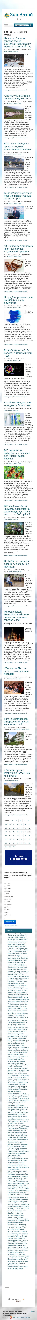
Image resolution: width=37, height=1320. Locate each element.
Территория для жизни (15, 1024)
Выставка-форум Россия (22, 1226)
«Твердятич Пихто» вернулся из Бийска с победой (16, 671)
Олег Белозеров (21, 1026)
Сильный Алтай (16, 980)
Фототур (13, 1208)
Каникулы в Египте (17, 1098)
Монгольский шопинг (14, 1072)
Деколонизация (22, 1173)
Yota (11, 1268)
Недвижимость (19, 1261)
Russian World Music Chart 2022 (17, 1031)
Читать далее (8, 90)
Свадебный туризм (13, 1252)
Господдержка (12, 1012)
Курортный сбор (20, 1065)
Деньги (24, 1038)
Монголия (8, 899)
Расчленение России (14, 1174)
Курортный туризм (22, 1082)
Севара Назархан (13, 964)
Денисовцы (21, 1220)
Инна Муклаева (12, 1027)
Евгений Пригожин (13, 1199)
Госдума (16, 1132)
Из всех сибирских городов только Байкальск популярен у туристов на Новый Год (17, 42)
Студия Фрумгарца (13, 1075)
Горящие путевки (17, 1196)
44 (9, 832)
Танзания (8, 904)
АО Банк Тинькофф (14, 1236)
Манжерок (11, 1265)
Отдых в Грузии (12, 1112)
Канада (7, 891)
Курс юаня (14, 948)
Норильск (24, 935)
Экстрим (23, 1204)
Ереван (10, 943)
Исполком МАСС (21, 1102)
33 (21, 824)
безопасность (12, 1213)
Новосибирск (25, 1050)
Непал (7, 902)
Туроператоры (15, 1121)
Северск (10, 969)
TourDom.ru (11, 1135)
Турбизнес (11, 935)
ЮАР (6, 912)
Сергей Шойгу (12, 1148)
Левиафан (17, 1160)
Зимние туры (19, 996)
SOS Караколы (24, 976)
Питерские (15, 1258)
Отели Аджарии (22, 1112)
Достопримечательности (15, 1171)
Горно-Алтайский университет (17, 1153)
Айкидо (27, 1075)
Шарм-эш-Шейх (12, 951)
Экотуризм (22, 1258)
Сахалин (10, 1089)
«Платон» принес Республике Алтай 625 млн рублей (17, 773)
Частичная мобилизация (15, 953)
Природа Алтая (12, 971)
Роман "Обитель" (23, 1247)
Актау (15, 1181)
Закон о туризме (16, 1008)
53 (17, 835)
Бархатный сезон (13, 941)
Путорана (11, 937)
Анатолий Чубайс (13, 1203)
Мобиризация (22, 943)
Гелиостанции (22, 1125)
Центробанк (15, 946)
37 (9, 828)
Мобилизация (15, 1040)
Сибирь (26, 1250)
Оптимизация (12, 1061)
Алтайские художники (20, 1073)
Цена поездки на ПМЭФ (22, 1189)
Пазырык (25, 1132)
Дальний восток (12, 1141)
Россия (23, 1245)
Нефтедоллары (22, 948)
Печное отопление (21, 985)
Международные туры (14, 1157)
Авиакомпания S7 (19, 1164)
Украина (10, 1167)
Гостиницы (17, 955)
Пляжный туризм (13, 1178)
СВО (9, 1040)
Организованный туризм (18, 1111)
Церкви (10, 1243)
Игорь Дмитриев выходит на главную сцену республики (18, 300)
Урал (9, 1208)
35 (29, 824)
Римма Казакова (13, 1019)
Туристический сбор (23, 1181)
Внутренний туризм (14, 1004)
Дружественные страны (15, 1056)
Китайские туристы (22, 1107)
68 (21, 843)
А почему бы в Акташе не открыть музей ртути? (18, 97)
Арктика (16, 1088)
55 (25, 835)
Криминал (17, 1204)
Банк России (11, 1042)
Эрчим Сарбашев (18, 1063)
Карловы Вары (12, 1082)
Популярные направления (16, 1206)
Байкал (16, 1059)
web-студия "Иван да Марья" (20, 1317)
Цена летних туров (17, 1100)
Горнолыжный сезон (23, 999)
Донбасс (18, 1042)
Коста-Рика (8, 896)
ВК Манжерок (16, 983)
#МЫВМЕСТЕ (23, 1022)
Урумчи (19, 1079)
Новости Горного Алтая (11, 51)
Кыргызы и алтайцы (21, 1036)
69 (25, 843)
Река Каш (11, 1088)
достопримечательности (15, 1266)
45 (13, 832)
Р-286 (27, 1204)
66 (13, 843)
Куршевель (11, 1229)
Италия (10, 1130)
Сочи (19, 1050)
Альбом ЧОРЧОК (22, 1029)
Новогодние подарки (14, 1047)
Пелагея (22, 1120)
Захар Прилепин (13, 1247)
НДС (21, 1121)
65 (9, 843)
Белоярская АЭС (23, 967)
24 (12, 820)
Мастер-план (22, 1227)
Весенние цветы (20, 1256)
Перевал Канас (12, 1079)
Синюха (15, 1116)
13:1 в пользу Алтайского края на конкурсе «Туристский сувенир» (18, 249)
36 (6, 828)
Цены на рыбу (16, 1086)
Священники (17, 1245)
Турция (7, 910)
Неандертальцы (13, 1220)
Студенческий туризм (14, 1155)
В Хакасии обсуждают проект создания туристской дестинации (17, 146)
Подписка (23, 992)
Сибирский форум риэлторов (16, 1263)
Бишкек (25, 941)
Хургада (26, 950)
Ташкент (25, 958)
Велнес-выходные (13, 1084)
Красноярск (11, 934)
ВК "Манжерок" (15, 1201)
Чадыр (22, 1015)
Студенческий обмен (14, 1158)
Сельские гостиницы (14, 1015)
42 (29, 828)
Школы (23, 1242)
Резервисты (11, 944)
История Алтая (14, 1169)
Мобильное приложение (15, 1249)
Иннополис (18, 981)
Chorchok (14, 1029)
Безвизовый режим (17, 1054)
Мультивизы (24, 1135)
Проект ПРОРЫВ (22, 969)
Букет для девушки (19, 1254)
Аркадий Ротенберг (14, 1192)
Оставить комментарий (20, 90)
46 (17, 832)
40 (21, 828)
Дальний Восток (23, 1088)
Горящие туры (21, 951)
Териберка (24, 1160)
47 (21, 832)
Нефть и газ (24, 989)
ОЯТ (16, 967)
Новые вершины (24, 1190)
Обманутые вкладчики (19, 1134)
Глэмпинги (11, 1204)
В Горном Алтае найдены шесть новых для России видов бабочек (17, 454)
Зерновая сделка (13, 990)
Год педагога (16, 1243)
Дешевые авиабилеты (14, 994)
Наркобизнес (12, 1105)
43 (6, 832)
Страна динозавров (14, 1197)
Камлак (16, 1265)
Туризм (22, 934)
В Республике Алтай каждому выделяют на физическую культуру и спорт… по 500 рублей (17, 510)
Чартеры (23, 1093)
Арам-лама (19, 1148)
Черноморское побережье (16, 1137)
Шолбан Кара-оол (22, 1010)
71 (6, 847)
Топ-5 (22, 1158)
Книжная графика (20, 962)
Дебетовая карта (17, 1210)
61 (21, 839)
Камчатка (21, 1059)
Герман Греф (23, 1201)
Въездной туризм (18, 1250)
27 (24, 820)
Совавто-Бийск (21, 1077)
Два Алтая (11, 1052)
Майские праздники (22, 1139)
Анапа (23, 1180)
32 (17, 824)
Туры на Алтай (19, 1068)
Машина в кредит (16, 1233)
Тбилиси (15, 943)
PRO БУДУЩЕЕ (12, 960)
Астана (20, 941)
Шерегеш (11, 1059)
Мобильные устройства (15, 1144)
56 (29, 835)
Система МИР (18, 1143)
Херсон (20, 990)
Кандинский (17, 937)
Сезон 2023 (25, 1127)
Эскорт (26, 1187)
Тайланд (7, 907)
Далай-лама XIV (18, 1146)
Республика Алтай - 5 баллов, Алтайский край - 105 (18, 353)
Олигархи (18, 944)
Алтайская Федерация (21, 1176)
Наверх (33, 1311)
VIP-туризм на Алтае (14, 978)
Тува (24, 1146)
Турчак (26, 1261)
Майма (27, 1220)
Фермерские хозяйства (14, 1091)
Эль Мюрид (17, 935)
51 (9, 835)
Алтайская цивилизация (15, 1038)
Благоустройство (17, 1066)
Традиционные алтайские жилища (18, 1013)
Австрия (7, 883)
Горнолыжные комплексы (15, 997)
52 (13, 835)
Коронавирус (12, 1109)
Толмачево (11, 1162)
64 (6, 843)
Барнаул (20, 960)
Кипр (20, 1132)
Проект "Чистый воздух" (15, 1127)
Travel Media (17, 992)
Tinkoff (24, 1210)
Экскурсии (14, 1173)
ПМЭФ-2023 (11, 1189)
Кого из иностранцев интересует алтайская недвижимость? (16, 721)
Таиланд (25, 1128)
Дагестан (26, 1206)
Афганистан (19, 1049)
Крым (26, 934)
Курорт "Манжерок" (13, 1120)
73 (13, 847)
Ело (24, 1171)
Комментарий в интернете (15, 1222)
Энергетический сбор (14, 957)
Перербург (21, 1187)
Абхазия (10, 1181)
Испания (7, 888)
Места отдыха (12, 1183)
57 (6, 839)
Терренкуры (11, 1068)
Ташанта (19, 1081)
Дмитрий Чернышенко (14, 966)
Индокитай (19, 1128)
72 (9, 847)
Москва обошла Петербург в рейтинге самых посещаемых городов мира (16, 615)
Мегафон (25, 1266)
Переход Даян (12, 1081)
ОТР (18, 1017)
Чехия (24, 1081)
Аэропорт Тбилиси (18, 1167)
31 (13, 824)
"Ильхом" (22, 1075)
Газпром (17, 934)
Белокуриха (11, 1065)
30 (9, 824)
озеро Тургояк (20, 1208)
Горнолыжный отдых (18, 1058)
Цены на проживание (19, 1185)
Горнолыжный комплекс (18, 1118)
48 (25, 832)
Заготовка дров (12, 987)
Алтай (22, 983)
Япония (7, 915)
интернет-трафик (18, 1268)
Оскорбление (12, 1224)
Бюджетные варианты (14, 1180)
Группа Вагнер (24, 1197)
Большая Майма (13, 1227)
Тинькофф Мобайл (19, 1238)
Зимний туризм (22, 1116)
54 (21, 835)
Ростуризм (21, 964)
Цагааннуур (25, 1079)
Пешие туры (20, 1095)
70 (29, 843)
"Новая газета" (20, 1105)
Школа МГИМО (17, 1194)
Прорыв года (12, 1102)
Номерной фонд (13, 1187)
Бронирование (21, 1141)
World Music (21, 1027)
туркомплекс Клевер (14, 1001)
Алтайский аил (12, 1017)
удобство (19, 1212)
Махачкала (17, 1052)
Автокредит (16, 1231)
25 (16, 820)
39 (17, 828)
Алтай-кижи (11, 1033)
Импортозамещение (14, 950)
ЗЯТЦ (15, 969)
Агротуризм (16, 1089)
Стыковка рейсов (18, 1166)
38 (13, 828)
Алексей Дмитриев (17, 958)
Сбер (9, 1118)
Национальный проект (14, 1093)
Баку (14, 1128)
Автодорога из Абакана (20, 1003)
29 (6, 824)
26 (20, 820)
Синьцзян (24, 1086)
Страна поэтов (24, 1017)
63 (29, 839)
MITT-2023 (26, 1100)
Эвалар (10, 1134)
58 (9, 839)
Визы (13, 1049)
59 (13, 839)
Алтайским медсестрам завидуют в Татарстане (17, 404)
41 (25, 828)
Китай (6, 894)
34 (25, 824)
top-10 (16, 1150)
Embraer (10, 1166)
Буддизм (10, 1146)
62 (25, 839)
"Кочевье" (11, 1077)
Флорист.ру (11, 1256)
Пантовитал (16, 1043)
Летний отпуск (22, 1178)
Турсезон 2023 (16, 1130)
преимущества (12, 1212)
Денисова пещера (22, 1219)
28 (28, 820)
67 (17, 843)
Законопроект (20, 1183)
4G (9, 1268)
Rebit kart (25, 1144)
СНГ (17, 939)
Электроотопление (17, 1123)
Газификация (12, 985)
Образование (17, 1242)
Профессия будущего (21, 1235)
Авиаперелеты (23, 939)
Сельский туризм (21, 1012)
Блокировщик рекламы (15, 1240)
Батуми (15, 1114)
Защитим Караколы (23, 971)
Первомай (11, 1143)
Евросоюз (18, 989)
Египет (7, 886)
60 (17, 839)
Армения (10, 1128)
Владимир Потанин (23, 1151)
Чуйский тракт (24, 1070)
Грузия (26, 1166)
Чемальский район (13, 973)
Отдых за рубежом (17, 1096)
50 (6, 835)
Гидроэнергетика (13, 1125)
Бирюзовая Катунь (13, 1190)
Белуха (10, 1104)
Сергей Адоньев (17, 1104)
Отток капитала (24, 1040)
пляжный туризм (23, 1203)
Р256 (15, 1077)
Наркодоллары (12, 1107)
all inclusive (23, 1089)
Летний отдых (12, 1095)
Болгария (18, 1135)
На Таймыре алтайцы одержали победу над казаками (16, 564)
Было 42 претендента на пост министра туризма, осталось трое (18, 196)
